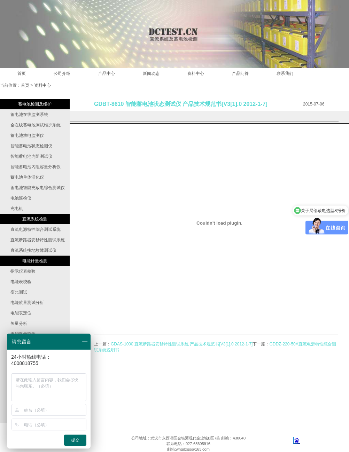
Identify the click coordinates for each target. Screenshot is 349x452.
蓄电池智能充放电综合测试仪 (37, 187)
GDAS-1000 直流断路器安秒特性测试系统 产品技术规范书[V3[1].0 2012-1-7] (182, 344)
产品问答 (240, 73)
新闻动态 (151, 73)
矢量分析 (18, 323)
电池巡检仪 (20, 198)
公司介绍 (62, 73)
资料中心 (195, 73)
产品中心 (106, 73)
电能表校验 (20, 281)
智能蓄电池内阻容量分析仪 (35, 166)
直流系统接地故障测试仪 (33, 250)
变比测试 (18, 292)
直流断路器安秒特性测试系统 (37, 239)
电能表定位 (20, 313)
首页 (21, 73)
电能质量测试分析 (27, 302)
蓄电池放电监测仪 (27, 135)
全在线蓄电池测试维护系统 (35, 125)
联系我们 (285, 73)
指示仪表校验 (23, 271)
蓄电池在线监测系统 (29, 114)
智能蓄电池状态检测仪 (31, 145)
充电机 (16, 208)
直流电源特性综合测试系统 (35, 229)
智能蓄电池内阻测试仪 (31, 156)
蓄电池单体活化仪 (27, 177)
